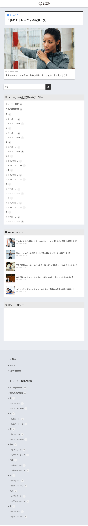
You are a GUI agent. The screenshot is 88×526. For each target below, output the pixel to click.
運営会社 (28, 520)
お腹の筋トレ (15, 159)
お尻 (9, 182)
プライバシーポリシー (55, 520)
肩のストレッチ (16, 107)
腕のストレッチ (16, 121)
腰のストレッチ (16, 177)
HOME (44, 514)
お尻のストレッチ (17, 191)
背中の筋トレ (15, 145)
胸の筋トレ (14, 131)
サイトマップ (39, 520)
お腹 (9, 154)
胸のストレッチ (16, 135)
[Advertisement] (44, 309)
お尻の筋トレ (15, 187)
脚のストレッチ (16, 205)
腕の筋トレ (14, 117)
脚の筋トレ (14, 201)
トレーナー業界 (14, 87)
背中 (9, 140)
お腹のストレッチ (17, 163)
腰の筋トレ (14, 173)
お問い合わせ (15, 355)
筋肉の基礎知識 (14, 92)
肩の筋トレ (14, 103)
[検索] (48, 70)
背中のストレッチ (17, 149)
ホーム (12, 350)
